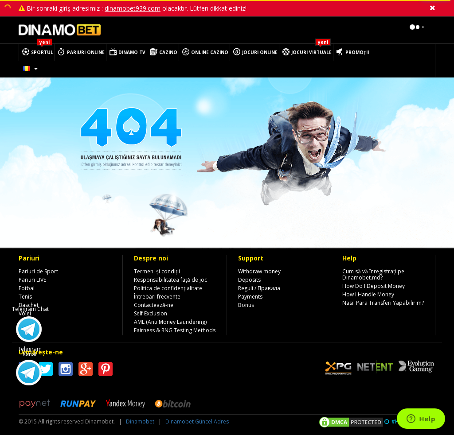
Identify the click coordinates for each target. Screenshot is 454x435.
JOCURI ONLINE (260, 52)
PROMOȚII (357, 52)
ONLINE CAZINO (209, 52)
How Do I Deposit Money (373, 286)
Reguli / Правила (259, 288)
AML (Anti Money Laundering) (170, 322)
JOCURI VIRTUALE (311, 52)
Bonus (246, 305)
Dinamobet (140, 421)
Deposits (249, 280)
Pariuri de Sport (38, 271)
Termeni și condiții (157, 271)
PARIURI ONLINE (86, 52)
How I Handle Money (368, 294)
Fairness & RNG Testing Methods (174, 330)
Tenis (25, 296)
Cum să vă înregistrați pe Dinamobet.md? (373, 274)
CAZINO (168, 52)
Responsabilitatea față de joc (170, 280)
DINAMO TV (131, 52)
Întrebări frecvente (157, 296)
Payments (250, 296)
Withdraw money (259, 271)
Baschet (29, 305)
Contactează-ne (153, 305)
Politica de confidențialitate (168, 288)
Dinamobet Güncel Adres (197, 421)
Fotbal (27, 288)
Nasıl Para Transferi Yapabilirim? (383, 303)
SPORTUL (42, 52)
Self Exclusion (150, 313)
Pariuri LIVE (32, 280)
